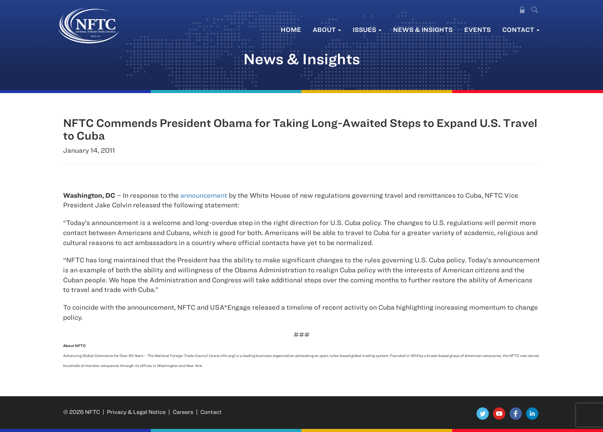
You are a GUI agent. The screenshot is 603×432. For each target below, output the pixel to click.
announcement (203, 195)
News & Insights (423, 29)
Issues (367, 29)
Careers (183, 412)
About (327, 29)
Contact (521, 29)
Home (291, 29)
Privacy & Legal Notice (136, 412)
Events (477, 29)
